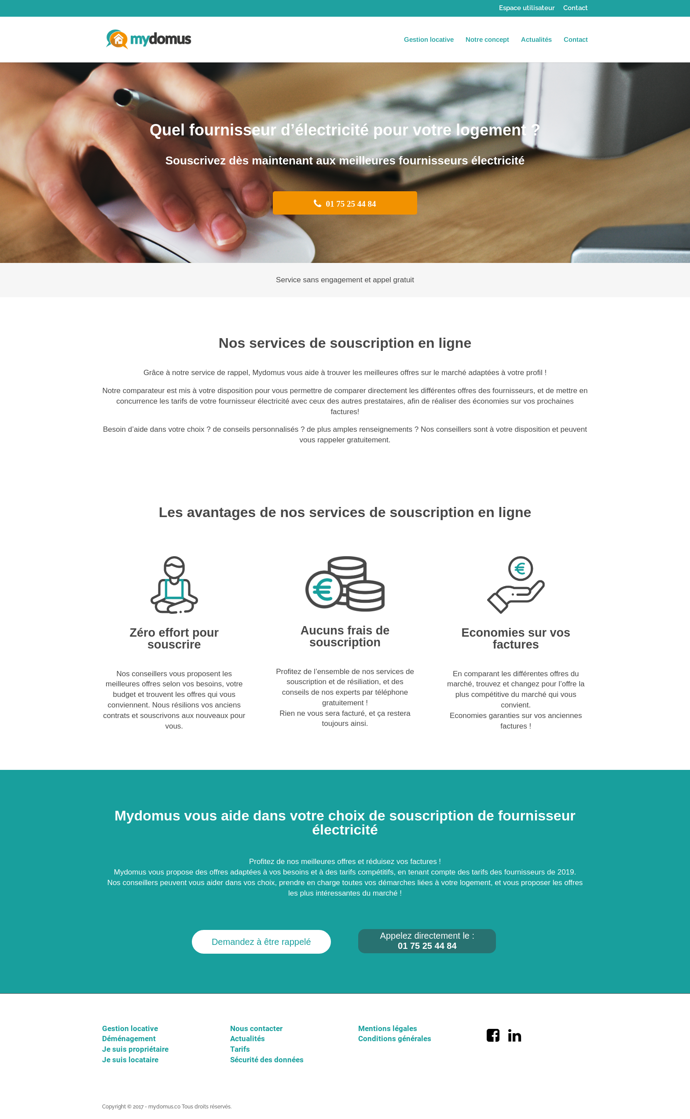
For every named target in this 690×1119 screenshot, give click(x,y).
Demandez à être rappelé (261, 942)
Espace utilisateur (527, 8)
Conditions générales (394, 1038)
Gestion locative (429, 39)
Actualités (536, 39)
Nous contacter (256, 1028)
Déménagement (129, 1038)
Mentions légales (387, 1028)
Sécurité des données (267, 1059)
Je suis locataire (130, 1059)
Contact (575, 8)
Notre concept (487, 39)
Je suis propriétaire (135, 1049)
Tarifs (240, 1049)
